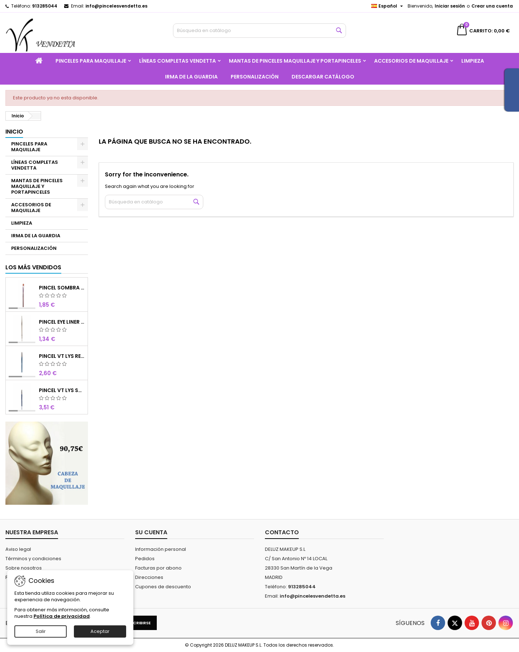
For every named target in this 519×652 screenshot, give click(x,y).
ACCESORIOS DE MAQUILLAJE (411, 60)
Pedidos (145, 558)
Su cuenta (151, 532)
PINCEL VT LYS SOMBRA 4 (62, 390)
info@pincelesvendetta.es (116, 6)
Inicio (14, 131)
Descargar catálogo (323, 76)
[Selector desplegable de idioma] (388, 6)
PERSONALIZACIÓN (255, 76)
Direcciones (149, 577)
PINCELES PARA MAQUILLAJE (91, 60)
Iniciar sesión (450, 6)
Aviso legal (18, 549)
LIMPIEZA (472, 60)
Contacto (282, 532)
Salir (41, 631)
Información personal (160, 549)
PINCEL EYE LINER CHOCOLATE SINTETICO (62, 322)
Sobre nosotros (23, 568)
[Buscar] (259, 30)
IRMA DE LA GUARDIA (191, 76)
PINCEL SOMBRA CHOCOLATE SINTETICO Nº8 (62, 288)
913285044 (44, 6)
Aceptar (100, 631)
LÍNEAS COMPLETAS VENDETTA (177, 60)
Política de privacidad (62, 616)
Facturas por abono (158, 568)
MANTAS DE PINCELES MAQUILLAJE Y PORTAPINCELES (295, 60)
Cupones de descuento (163, 586)
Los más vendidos (33, 267)
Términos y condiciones (33, 558)
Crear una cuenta (492, 6)
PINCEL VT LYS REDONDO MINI (62, 356)
